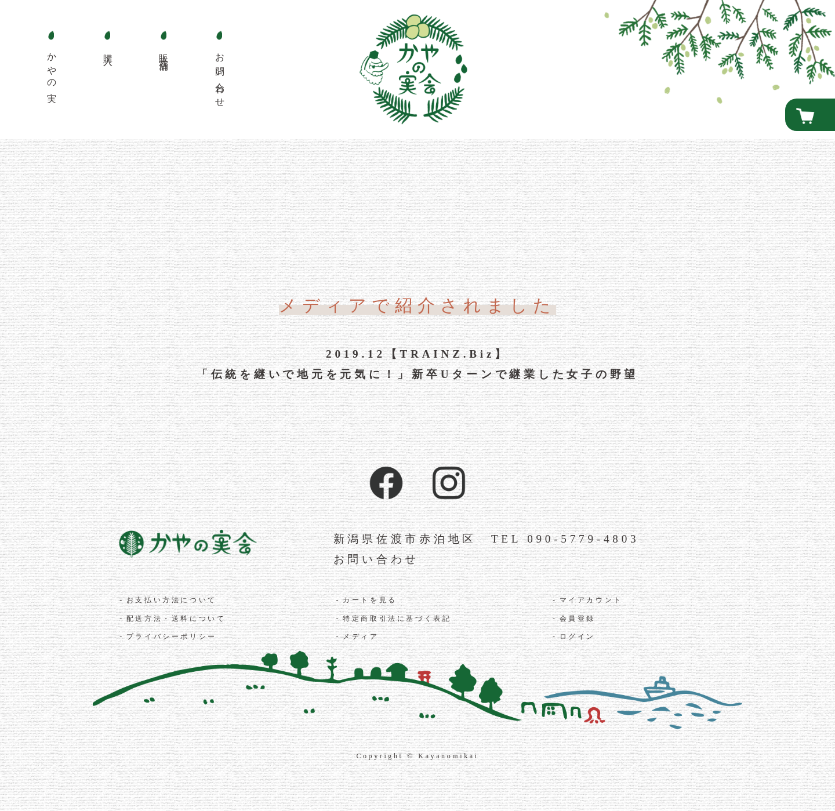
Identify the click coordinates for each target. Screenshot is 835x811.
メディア (361, 636)
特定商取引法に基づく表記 (397, 618)
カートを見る (370, 600)
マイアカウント (591, 600)
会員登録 (578, 618)
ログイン (578, 636)
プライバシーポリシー (171, 636)
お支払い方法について (171, 600)
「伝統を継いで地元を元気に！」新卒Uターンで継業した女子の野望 (417, 374)
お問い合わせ (376, 559)
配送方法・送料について (176, 618)
